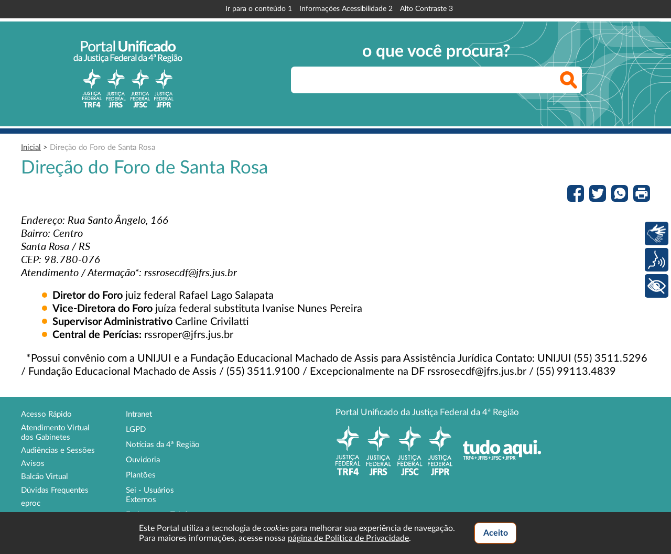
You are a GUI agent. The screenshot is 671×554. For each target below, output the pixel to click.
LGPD (136, 429)
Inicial (31, 147)
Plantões (141, 475)
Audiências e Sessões (58, 450)
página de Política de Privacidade (348, 538)
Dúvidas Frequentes (55, 490)
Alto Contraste (426, 9)
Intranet (139, 414)
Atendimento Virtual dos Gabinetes (55, 432)
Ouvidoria (143, 460)
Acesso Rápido (46, 414)
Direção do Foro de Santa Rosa (102, 147)
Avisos (33, 464)
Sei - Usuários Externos (150, 495)
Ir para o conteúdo (258, 9)
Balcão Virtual (44, 477)
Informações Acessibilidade (346, 9)
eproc (30, 503)
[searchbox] (436, 80)
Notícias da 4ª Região (163, 445)
